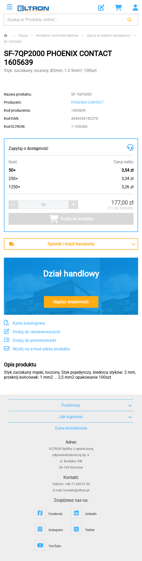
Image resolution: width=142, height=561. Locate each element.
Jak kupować (95, 416)
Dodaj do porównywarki (30, 340)
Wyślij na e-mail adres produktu (37, 348)
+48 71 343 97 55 (77, 484)
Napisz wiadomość (71, 301)
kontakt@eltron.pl (76, 490)
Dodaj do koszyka (71, 219)
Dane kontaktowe (71, 428)
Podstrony (97, 405)
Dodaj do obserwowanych (32, 331)
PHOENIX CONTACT (87, 102)
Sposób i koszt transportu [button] (51, 244)
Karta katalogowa (24, 323)
